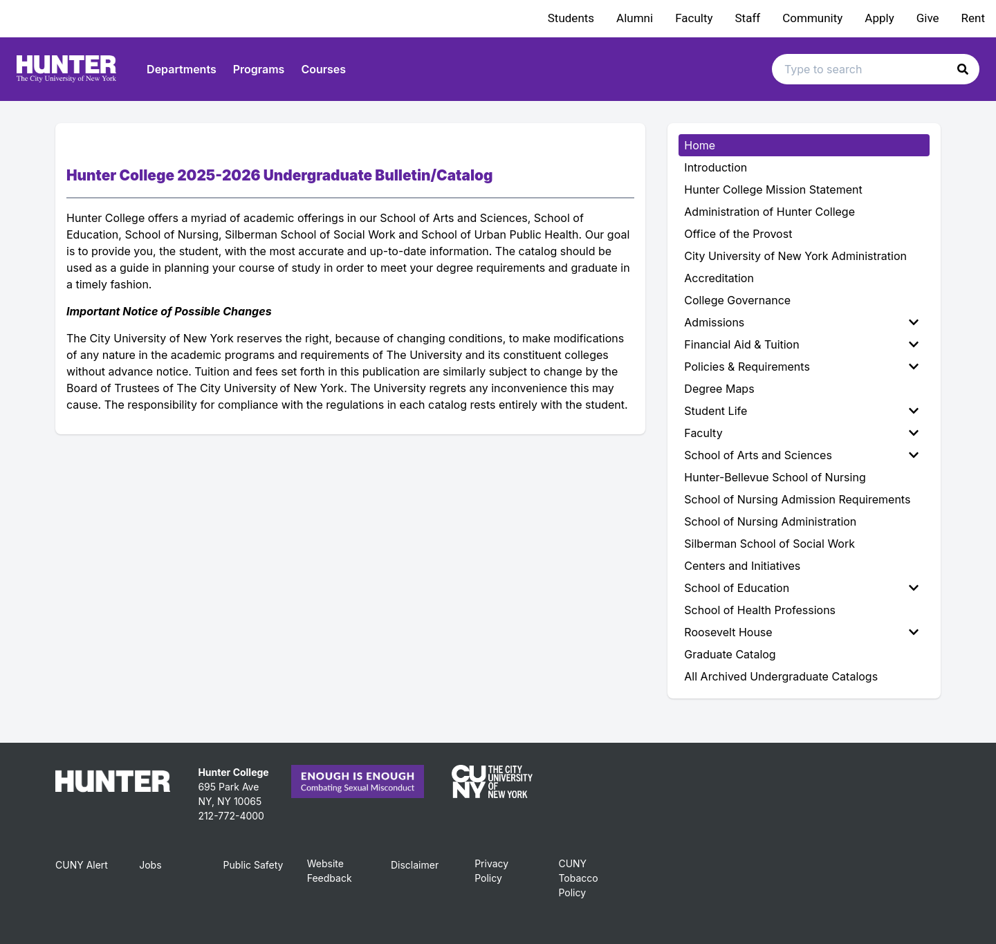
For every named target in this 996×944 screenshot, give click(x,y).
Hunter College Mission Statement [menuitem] (773, 189)
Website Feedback (329, 871)
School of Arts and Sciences (801, 455)
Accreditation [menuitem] (719, 278)
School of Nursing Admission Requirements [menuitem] (797, 499)
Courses (323, 69)
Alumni (634, 18)
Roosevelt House (801, 632)
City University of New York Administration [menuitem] (795, 256)
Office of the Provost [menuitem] (738, 234)
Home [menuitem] (699, 145)
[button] (962, 69)
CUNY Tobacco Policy (578, 878)
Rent (973, 18)
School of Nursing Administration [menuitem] (770, 521)
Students (571, 18)
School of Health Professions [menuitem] (760, 610)
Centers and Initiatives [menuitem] (742, 566)
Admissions (801, 322)
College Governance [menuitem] (737, 300)
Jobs (150, 865)
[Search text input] (875, 69)
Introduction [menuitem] (715, 167)
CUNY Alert (81, 865)
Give (927, 18)
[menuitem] (804, 322)
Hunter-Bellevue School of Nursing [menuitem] (774, 477)
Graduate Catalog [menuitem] (729, 654)
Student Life (801, 411)
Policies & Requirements (801, 366)
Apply (879, 18)
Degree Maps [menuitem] (719, 389)
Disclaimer (415, 865)
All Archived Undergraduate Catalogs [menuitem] (781, 676)
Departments (181, 69)
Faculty (693, 18)
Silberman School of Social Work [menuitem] (769, 543)
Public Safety (253, 865)
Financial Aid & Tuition (801, 344)
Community (812, 18)
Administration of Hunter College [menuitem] (769, 212)
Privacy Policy (491, 871)
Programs (259, 69)
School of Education (801, 588)
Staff (748, 18)
